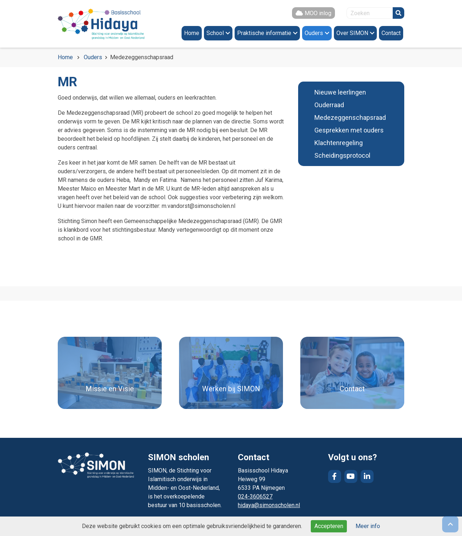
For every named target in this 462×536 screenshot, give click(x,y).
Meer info (368, 526)
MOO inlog (318, 13)
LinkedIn (367, 476)
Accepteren (328, 526)
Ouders (93, 57)
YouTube (350, 476)
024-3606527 (255, 496)
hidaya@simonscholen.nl (269, 505)
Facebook (334, 476)
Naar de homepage (101, 23)
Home (65, 57)
